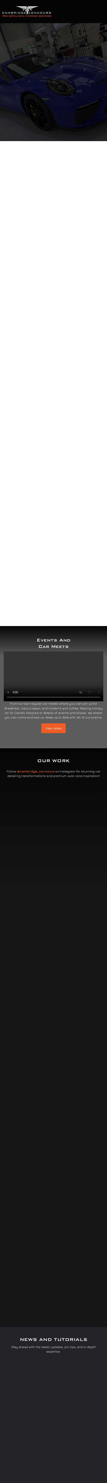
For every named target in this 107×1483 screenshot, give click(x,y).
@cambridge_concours (36, 771)
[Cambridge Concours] (26, 7)
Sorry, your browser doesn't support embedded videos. (53, 676)
